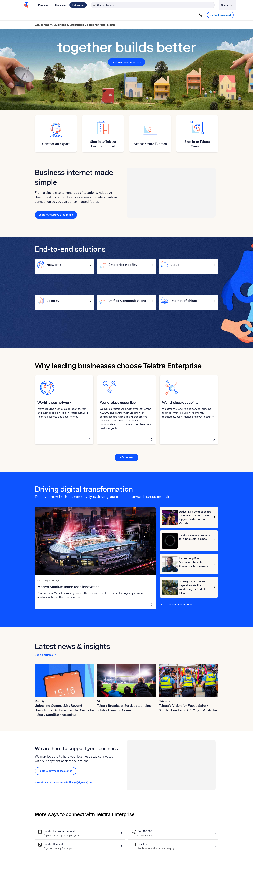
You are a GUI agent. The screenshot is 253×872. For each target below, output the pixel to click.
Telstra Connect (58, 850)
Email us (155, 850)
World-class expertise (118, 408)
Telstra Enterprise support (62, 838)
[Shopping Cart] (200, 15)
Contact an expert (220, 15)
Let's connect (126, 463)
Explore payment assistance (56, 777)
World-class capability (180, 408)
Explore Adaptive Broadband (56, 214)
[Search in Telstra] (153, 5)
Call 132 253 (145, 838)
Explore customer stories (126, 62)
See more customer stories (177, 610)
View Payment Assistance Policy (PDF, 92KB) (63, 788)
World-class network (54, 408)
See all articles (45, 661)
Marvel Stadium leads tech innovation (68, 593)
